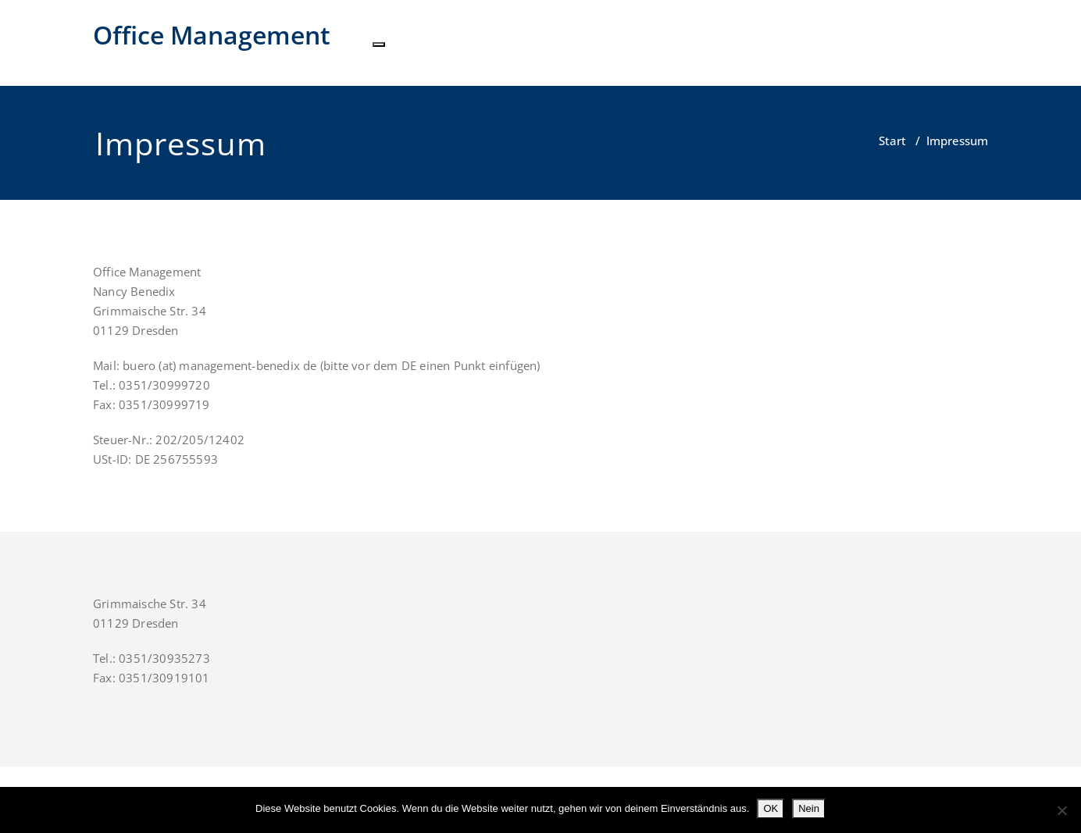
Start (892, 140)
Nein (808, 808)
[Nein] (1061, 810)
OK (770, 808)
